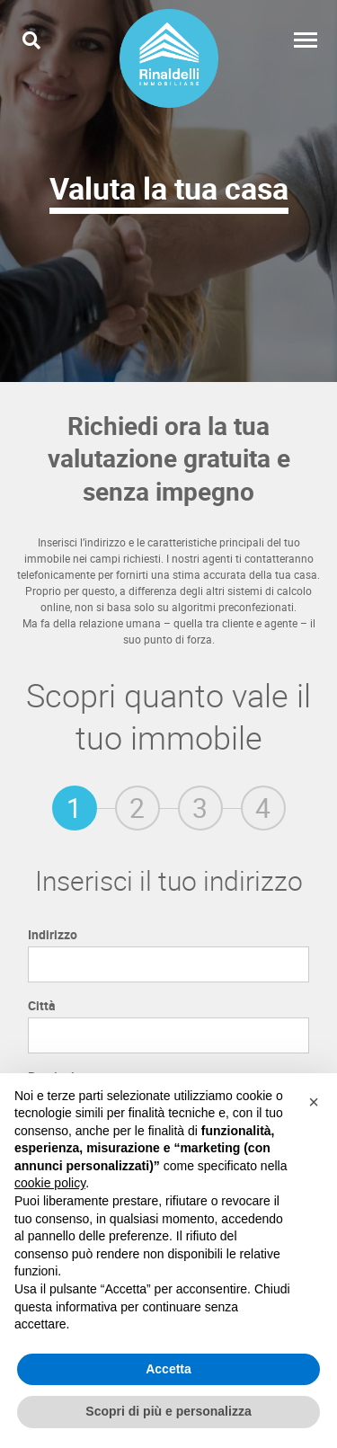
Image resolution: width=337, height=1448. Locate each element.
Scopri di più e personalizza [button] (168, 1411)
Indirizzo (52, 934)
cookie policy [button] (49, 1183)
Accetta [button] (168, 1369)
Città (42, 1005)
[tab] (74, 808)
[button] (313, 1102)
